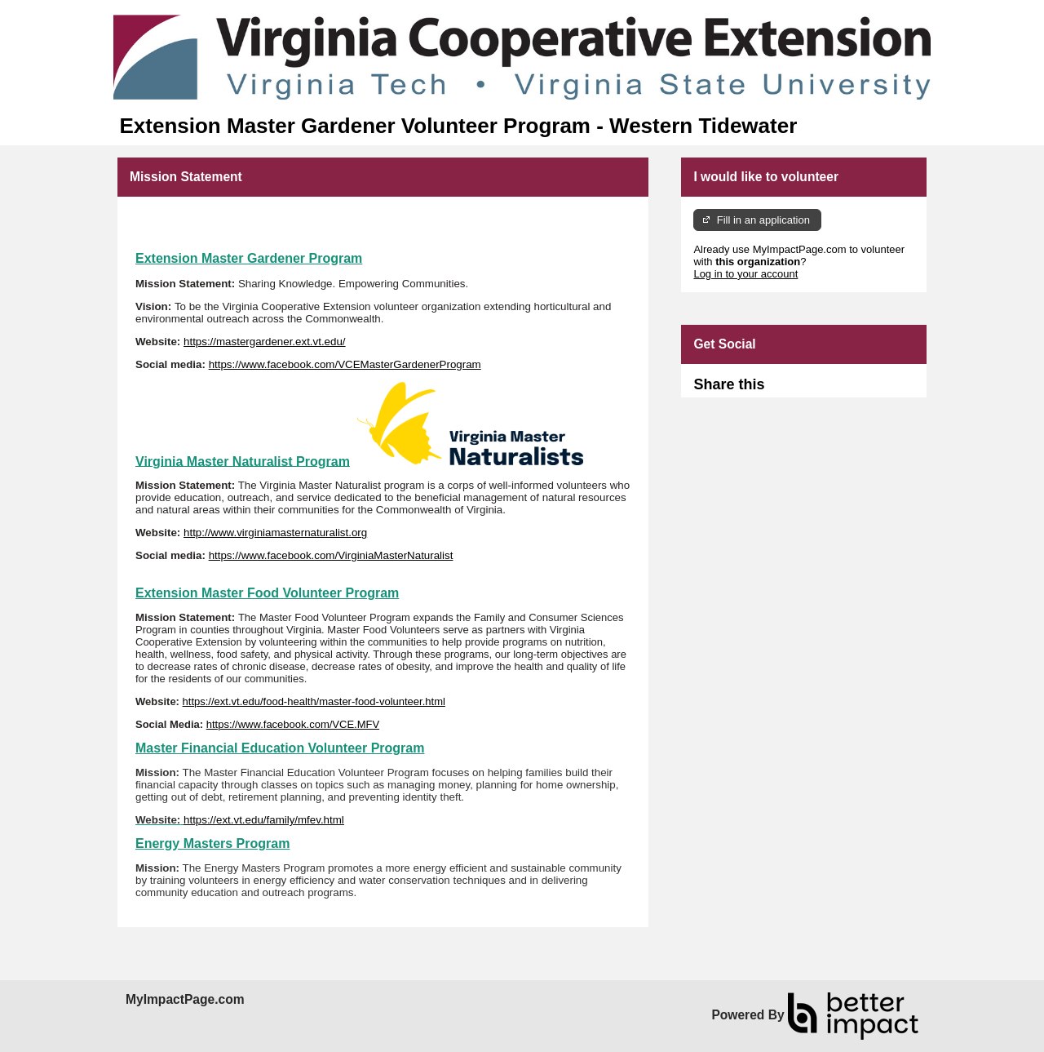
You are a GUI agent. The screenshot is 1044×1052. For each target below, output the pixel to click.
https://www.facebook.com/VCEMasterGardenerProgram (345, 364)
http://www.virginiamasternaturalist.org (275, 532)
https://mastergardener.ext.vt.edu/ (265, 341)
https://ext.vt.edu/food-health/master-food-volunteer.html (314, 701)
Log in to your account (745, 274)
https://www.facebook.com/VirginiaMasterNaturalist (331, 555)
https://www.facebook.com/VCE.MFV (292, 724)
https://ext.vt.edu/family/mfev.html (264, 820)
